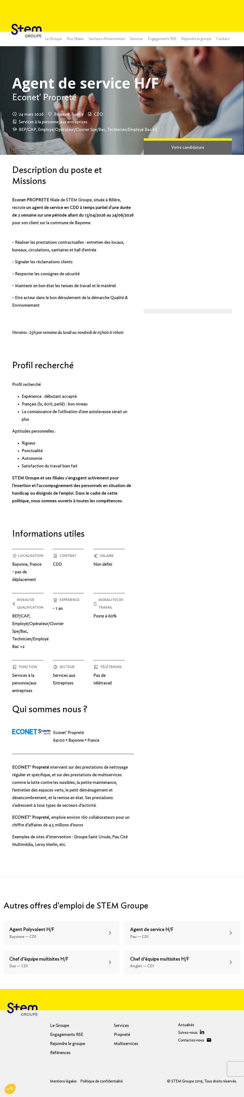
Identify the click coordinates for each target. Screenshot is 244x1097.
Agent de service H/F (151, 929)
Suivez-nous (188, 1033)
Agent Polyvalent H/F (31, 929)
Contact (223, 39)
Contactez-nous (191, 1040)
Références (60, 1053)
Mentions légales (63, 1081)
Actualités (186, 1025)
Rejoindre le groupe (196, 39)
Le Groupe (53, 39)
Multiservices (126, 1044)
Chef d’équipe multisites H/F (38, 959)
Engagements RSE (162, 39)
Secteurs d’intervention (107, 39)
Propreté (122, 1035)
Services (136, 39)
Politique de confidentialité (101, 1081)
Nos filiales (75, 39)
